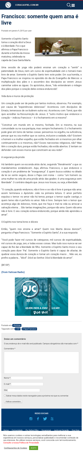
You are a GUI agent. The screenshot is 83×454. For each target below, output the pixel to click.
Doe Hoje (75, 430)
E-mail (7, 384)
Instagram (31, 418)
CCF (18, 329)
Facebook (38, 418)
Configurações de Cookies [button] (15, 448)
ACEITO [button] (33, 448)
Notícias (17, 325)
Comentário (9, 349)
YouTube (52, 418)
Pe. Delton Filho (32, 430)
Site (5, 390)
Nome (7, 378)
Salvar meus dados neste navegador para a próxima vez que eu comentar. (37, 396)
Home (6, 430)
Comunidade (17, 430)
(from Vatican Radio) (13, 272)
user (30, 31)
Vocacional (46, 430)
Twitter (45, 418)
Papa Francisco (30, 329)
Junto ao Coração (61, 430)
